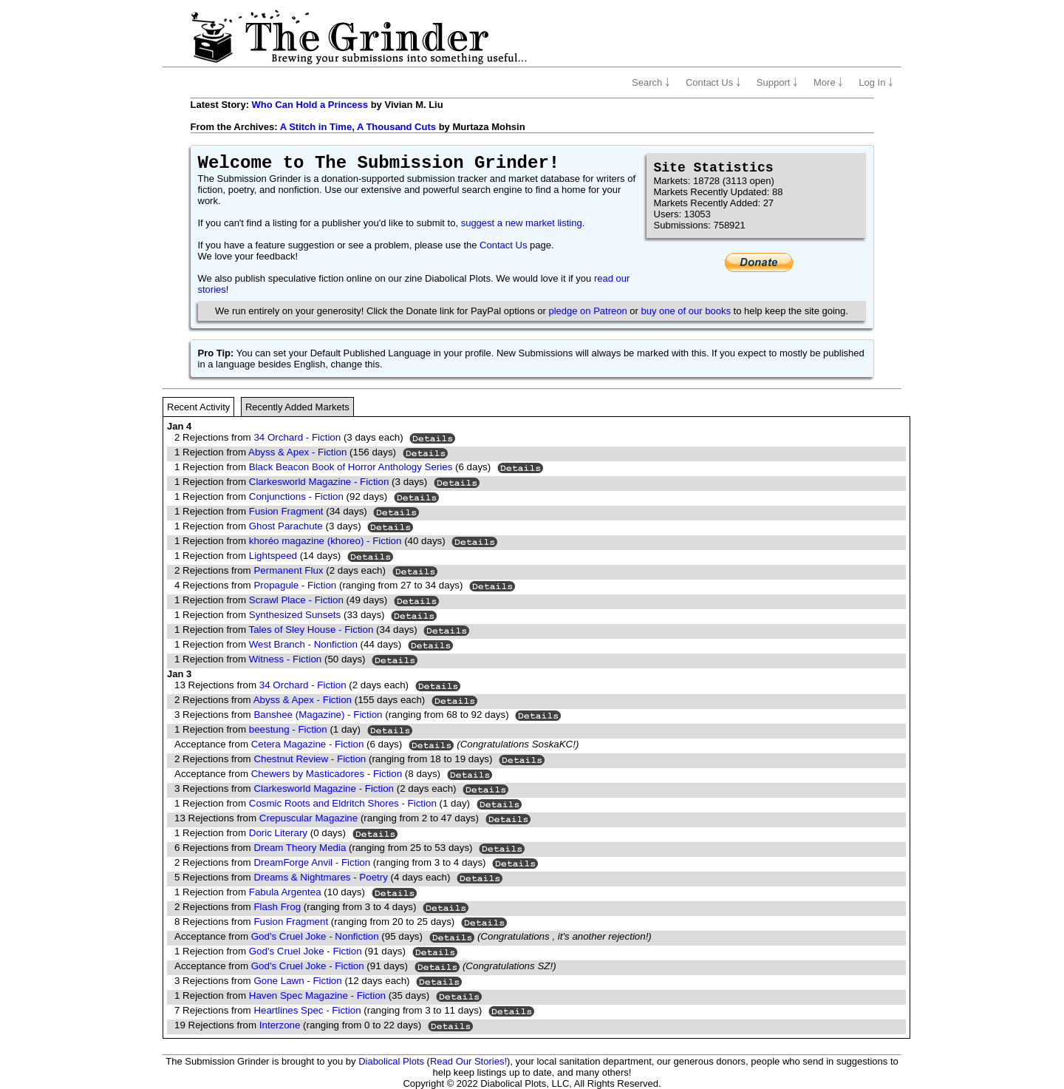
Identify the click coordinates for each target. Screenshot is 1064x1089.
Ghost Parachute (286, 526)
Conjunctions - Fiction (296, 496)
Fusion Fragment (286, 511)
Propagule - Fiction (294, 585)
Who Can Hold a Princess (310, 104)
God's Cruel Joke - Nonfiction (315, 936)
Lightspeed (273, 555)
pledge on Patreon (587, 310)
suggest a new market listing (521, 222)
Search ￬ (651, 82)
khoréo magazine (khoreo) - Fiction (325, 540)
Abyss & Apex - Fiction (297, 452)
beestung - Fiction (288, 729)
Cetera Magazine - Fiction (307, 744)
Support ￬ (777, 82)
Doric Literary (278, 832)
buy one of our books (686, 310)
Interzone (280, 1025)
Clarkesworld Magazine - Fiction (319, 481)
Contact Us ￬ (713, 82)
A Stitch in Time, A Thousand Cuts (358, 126)
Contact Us (503, 245)
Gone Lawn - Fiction (297, 980)
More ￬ (828, 82)
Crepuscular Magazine (308, 818)
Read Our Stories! (468, 1061)
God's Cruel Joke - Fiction (305, 951)
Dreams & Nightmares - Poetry (320, 877)
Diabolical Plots (391, 1061)
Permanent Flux (288, 570)
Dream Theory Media (299, 847)
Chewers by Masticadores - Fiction (326, 773)
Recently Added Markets (297, 407)
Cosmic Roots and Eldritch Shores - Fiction (343, 803)
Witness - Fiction (285, 659)
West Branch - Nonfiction (303, 644)
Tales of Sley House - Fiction (311, 629)
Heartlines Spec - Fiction (307, 1010)
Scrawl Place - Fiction (296, 599)
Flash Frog (277, 906)
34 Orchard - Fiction (297, 437)
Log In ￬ (876, 82)
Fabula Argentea (285, 892)
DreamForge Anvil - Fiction (311, 862)
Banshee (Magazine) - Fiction (317, 714)
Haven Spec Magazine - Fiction (317, 995)
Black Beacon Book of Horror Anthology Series (351, 466)
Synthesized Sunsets (295, 614)
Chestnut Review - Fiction (309, 758)
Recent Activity (198, 407)
